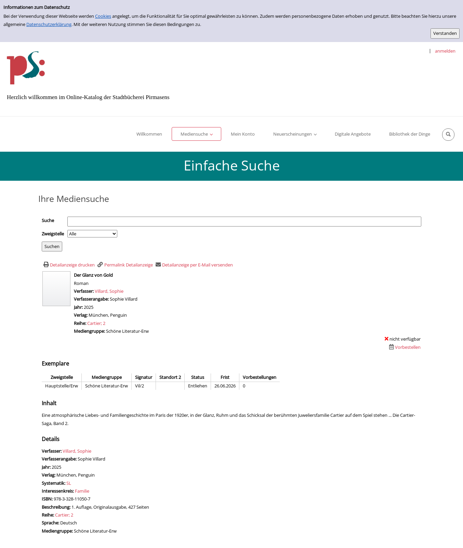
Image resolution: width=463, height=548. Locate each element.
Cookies (103, 16)
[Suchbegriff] (244, 222)
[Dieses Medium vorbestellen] (404, 347)
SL (68, 483)
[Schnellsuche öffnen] (448, 134)
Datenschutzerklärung (48, 24)
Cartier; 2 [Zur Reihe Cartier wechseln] (96, 323)
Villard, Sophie (109, 291)
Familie (82, 491)
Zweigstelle (53, 234)
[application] (196, 134)
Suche (48, 220)
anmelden (445, 51)
